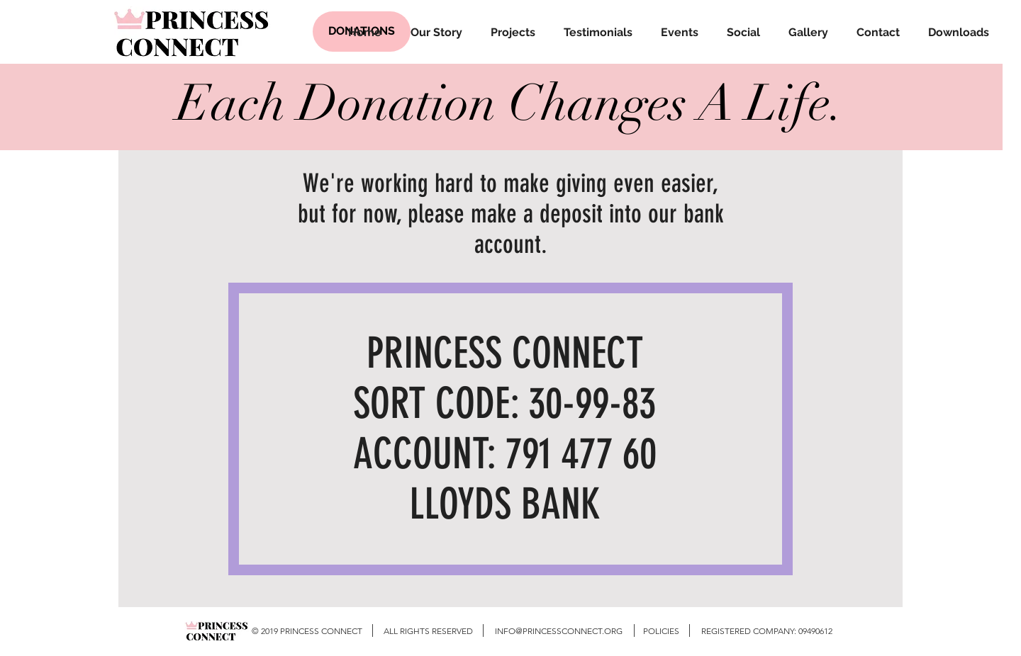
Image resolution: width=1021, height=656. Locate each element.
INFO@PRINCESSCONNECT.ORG (559, 631)
